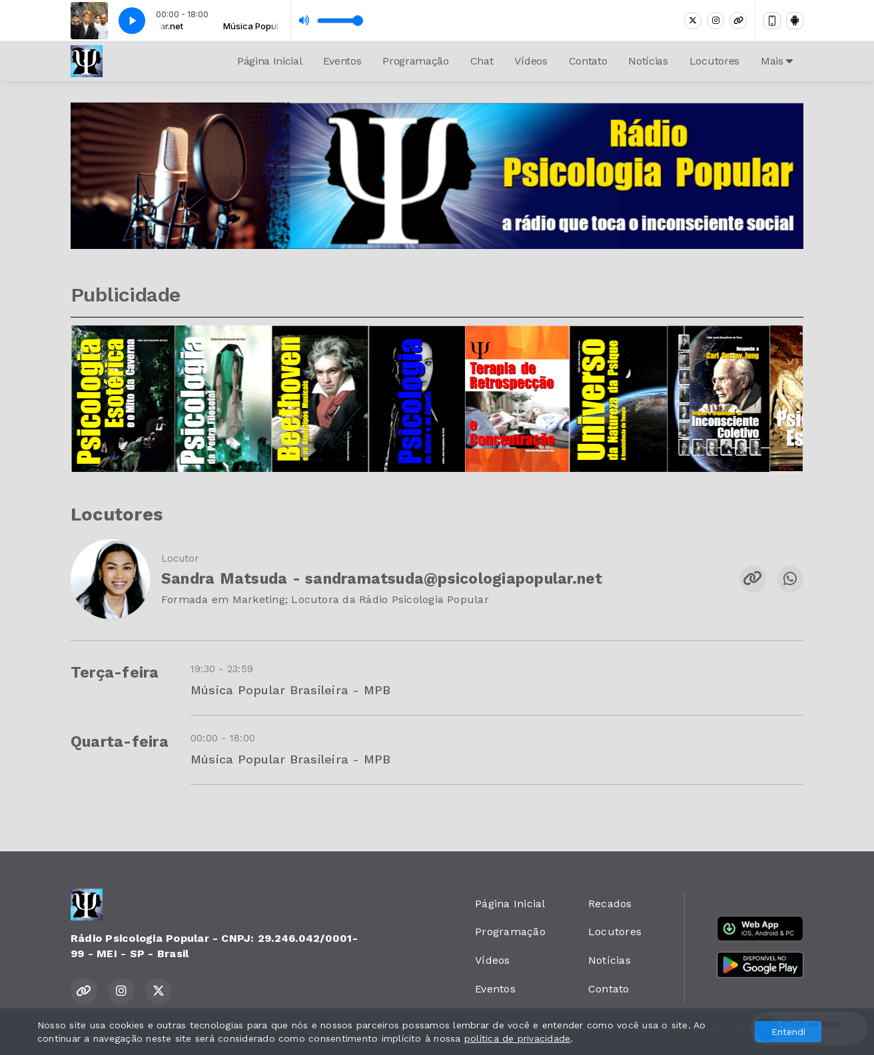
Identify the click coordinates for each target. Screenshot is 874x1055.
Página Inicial (269, 61)
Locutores (714, 61)
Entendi (788, 1031)
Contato (588, 61)
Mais (777, 61)
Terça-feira (115, 673)
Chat (482, 61)
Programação (415, 61)
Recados (610, 903)
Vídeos (530, 61)
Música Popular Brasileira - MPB (290, 690)
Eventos (342, 61)
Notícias (647, 61)
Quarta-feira (120, 742)
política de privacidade (517, 1038)
